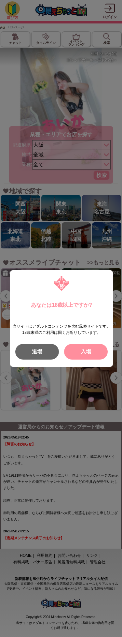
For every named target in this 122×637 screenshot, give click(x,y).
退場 (37, 351)
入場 (86, 351)
